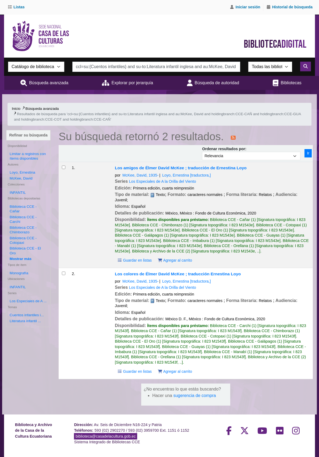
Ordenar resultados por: (224, 149)
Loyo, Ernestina (22, 172)
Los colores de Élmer (178, 274)
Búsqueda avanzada (48, 82)
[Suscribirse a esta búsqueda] (233, 137)
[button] (17, 7)
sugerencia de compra (194, 395)
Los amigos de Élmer (181, 168)
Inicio (16, 109)
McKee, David (21, 178)
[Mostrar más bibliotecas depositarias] (20, 259)
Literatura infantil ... (25, 321)
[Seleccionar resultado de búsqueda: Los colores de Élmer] (63, 273)
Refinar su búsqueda (28, 135)
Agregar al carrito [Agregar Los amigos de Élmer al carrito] (175, 260)
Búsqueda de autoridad (217, 82)
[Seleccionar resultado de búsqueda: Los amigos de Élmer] (63, 167)
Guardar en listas (134, 260)
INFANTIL (18, 193)
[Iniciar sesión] (245, 7)
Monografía (19, 273)
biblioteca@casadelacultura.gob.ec (106, 436)
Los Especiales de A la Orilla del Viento (162, 181)
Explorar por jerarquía (132, 82)
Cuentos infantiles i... (27, 315)
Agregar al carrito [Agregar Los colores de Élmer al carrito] (175, 371)
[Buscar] (305, 66)
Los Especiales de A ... (28, 301)
